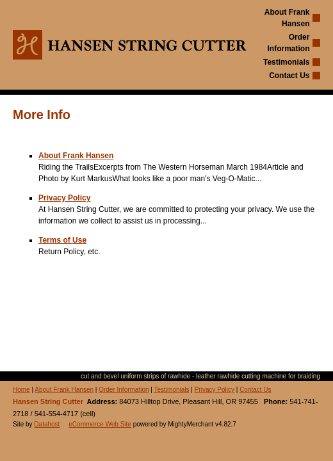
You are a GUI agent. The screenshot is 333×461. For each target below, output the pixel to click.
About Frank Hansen (75, 155)
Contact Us (289, 75)
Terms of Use (62, 240)
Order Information (124, 389)
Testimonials (286, 62)
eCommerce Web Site (100, 424)
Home (21, 389)
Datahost (47, 424)
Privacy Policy (64, 197)
